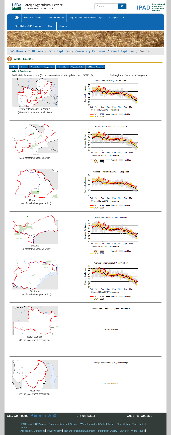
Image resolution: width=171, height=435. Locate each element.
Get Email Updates (139, 415)
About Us (63, 26)
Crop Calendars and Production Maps (86, 18)
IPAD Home (35, 51)
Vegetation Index (77, 67)
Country (24, 67)
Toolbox (13, 67)
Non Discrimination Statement (79, 430)
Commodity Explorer (90, 51)
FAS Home (16, 51)
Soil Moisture (62, 67)
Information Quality (107, 430)
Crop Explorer (59, 51)
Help (50, 26)
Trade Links (138, 424)
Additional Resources (95, 67)
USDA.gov (40, 424)
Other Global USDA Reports (28, 26)
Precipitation (35, 67)
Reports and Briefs (33, 18)
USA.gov (124, 430)
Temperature (49, 67)
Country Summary (56, 18)
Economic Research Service (63, 424)
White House (138, 430)
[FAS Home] (29, 5)
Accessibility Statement (33, 430)
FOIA (24, 427)
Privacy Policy (54, 430)
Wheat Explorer (122, 51)
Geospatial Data (117, 18)
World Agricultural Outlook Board (97, 424)
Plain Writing (123, 424)
